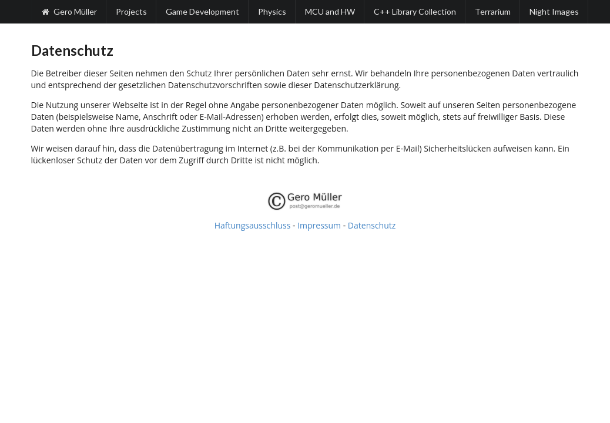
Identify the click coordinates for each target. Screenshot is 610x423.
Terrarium (493, 11)
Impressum (319, 225)
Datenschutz (372, 225)
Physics (272, 11)
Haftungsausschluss (252, 225)
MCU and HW (330, 11)
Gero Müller (69, 11)
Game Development (202, 11)
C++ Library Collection (415, 11)
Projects (131, 11)
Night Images (554, 11)
